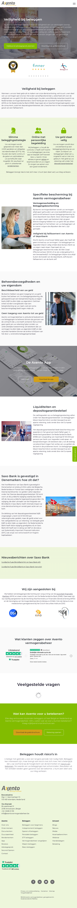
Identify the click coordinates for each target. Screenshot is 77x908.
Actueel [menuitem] (55, 821)
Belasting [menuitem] (56, 844)
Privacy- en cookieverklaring (30, 891)
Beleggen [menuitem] (26, 821)
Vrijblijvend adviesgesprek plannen (20, 46)
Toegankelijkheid (26, 893)
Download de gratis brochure (53, 46)
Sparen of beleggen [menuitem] (30, 831)
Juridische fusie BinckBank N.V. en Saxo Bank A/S (21, 562)
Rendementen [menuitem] (7, 838)
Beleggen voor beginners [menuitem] (32, 825)
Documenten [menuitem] (7, 831)
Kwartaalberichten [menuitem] (59, 834)
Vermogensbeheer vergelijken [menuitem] (34, 841)
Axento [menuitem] (4, 821)
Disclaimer (44, 891)
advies (44, 159)
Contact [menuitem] (5, 853)
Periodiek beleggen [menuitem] (30, 834)
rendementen (13, 166)
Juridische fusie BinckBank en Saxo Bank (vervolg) (22, 567)
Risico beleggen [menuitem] (28, 847)
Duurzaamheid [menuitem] (7, 834)
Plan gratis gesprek (75, 454)
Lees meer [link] (25, 379)
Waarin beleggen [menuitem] (29, 844)
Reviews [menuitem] (5, 844)
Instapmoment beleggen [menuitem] (32, 828)
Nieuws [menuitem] (55, 828)
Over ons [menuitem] (5, 825)
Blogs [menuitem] (54, 825)
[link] (9, 3)
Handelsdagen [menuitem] (58, 841)
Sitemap (52, 891)
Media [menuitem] (54, 831)
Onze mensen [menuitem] (7, 828)
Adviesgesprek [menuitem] (7, 847)
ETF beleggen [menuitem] (27, 838)
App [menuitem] (3, 841)
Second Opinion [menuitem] (8, 850)
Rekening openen (54, 732)
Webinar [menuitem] (55, 838)
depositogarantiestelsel (63, 164)
